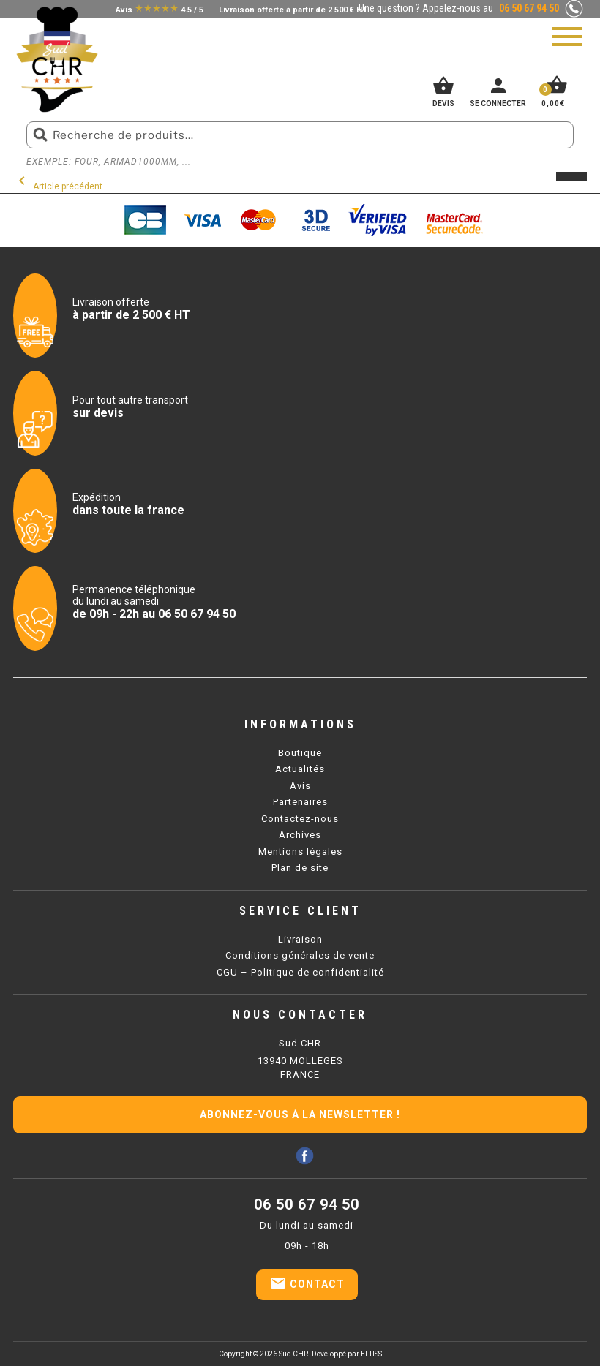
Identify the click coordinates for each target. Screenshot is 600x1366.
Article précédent (57, 186)
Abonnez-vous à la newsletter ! (300, 1114)
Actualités (300, 768)
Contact (307, 1283)
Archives (300, 834)
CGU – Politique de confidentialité (300, 972)
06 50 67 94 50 (306, 1204)
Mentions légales (300, 851)
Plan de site (300, 867)
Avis (300, 785)
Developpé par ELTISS (347, 1354)
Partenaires (300, 801)
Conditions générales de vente (300, 955)
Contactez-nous (300, 818)
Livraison (300, 939)
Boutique (300, 752)
